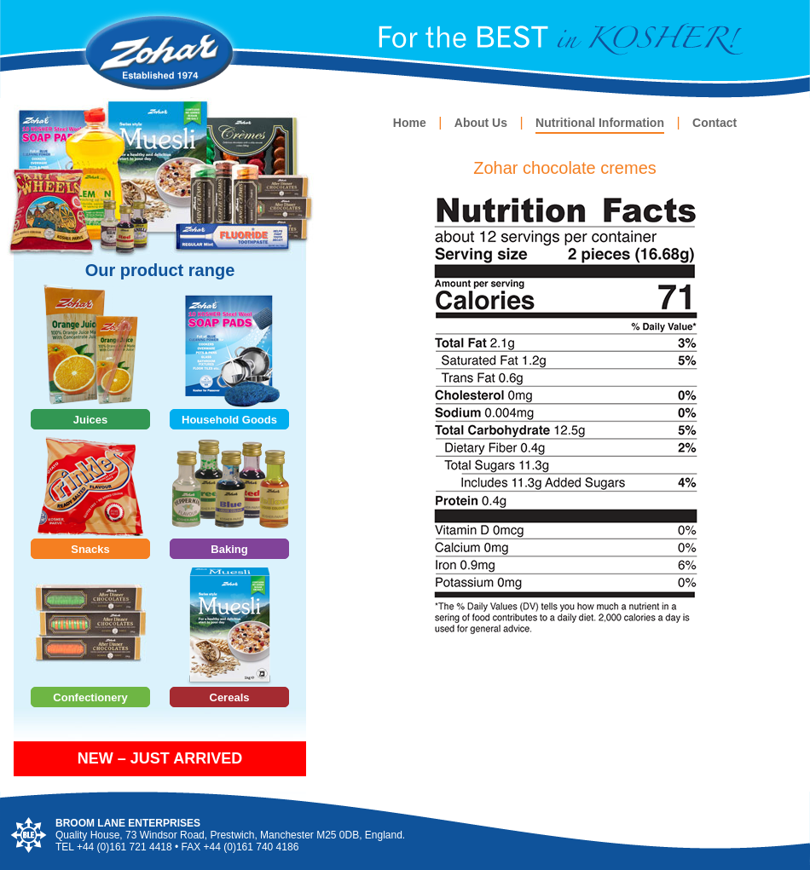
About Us (480, 123)
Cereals (230, 697)
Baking (229, 549)
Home (409, 123)
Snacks (90, 549)
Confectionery (90, 697)
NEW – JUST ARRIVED (160, 758)
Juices (90, 419)
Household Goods (229, 419)
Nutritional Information (599, 123)
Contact (714, 123)
